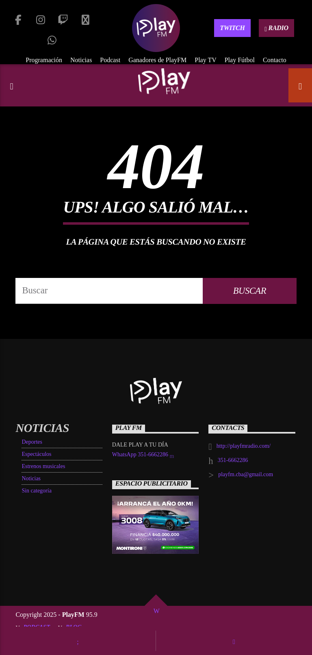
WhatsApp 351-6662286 (143, 455)
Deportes (32, 442)
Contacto (274, 59)
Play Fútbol (240, 59)
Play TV (205, 59)
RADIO (276, 28)
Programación (44, 59)
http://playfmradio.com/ (244, 446)
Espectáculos (36, 454)
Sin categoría (36, 491)
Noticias (81, 59)
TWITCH (232, 27)
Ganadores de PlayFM (157, 59)
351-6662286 (233, 460)
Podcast (110, 59)
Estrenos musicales (43, 466)
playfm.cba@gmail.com (245, 474)
